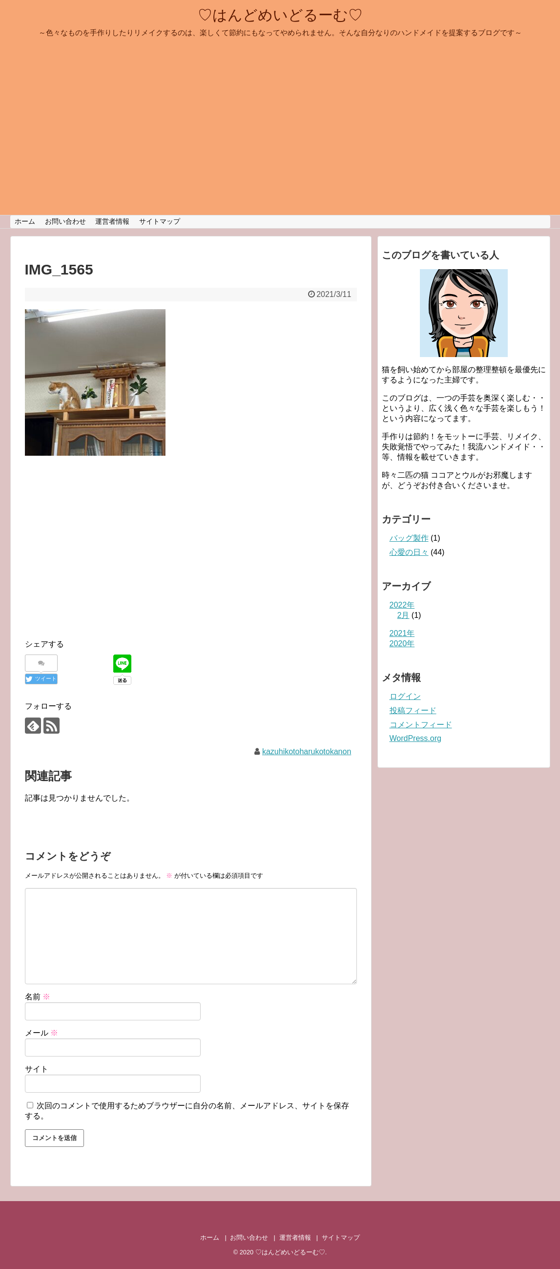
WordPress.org (415, 738)
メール (41, 1033)
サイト (36, 1069)
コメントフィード (421, 724)
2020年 (402, 643)
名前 (37, 997)
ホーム (25, 221)
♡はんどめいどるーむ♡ (280, 15)
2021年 (402, 633)
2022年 (402, 605)
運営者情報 (112, 221)
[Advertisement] (107, 557)
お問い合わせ (65, 221)
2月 (403, 615)
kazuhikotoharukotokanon (306, 751)
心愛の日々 (409, 552)
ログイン (405, 696)
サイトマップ (159, 221)
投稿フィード (413, 710)
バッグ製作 (409, 538)
